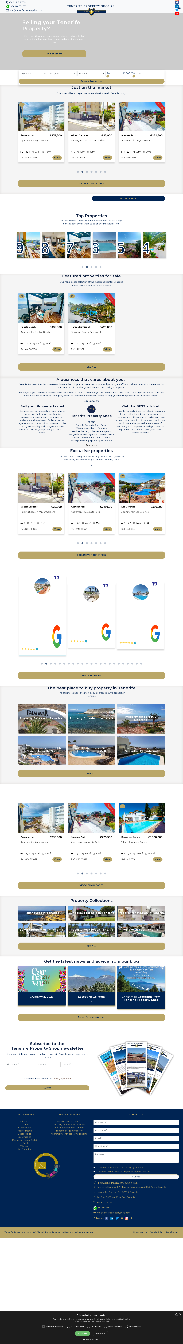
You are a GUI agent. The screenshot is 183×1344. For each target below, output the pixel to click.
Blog (92, 17)
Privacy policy (140, 1242)
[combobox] (33, 82)
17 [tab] (114, 672)
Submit (136, 1186)
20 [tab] (127, 672)
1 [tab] (78, 180)
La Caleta (24, 1134)
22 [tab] (136, 672)
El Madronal (24, 1137)
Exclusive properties (91, 563)
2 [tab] (82, 180)
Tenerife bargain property (69, 1140)
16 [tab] (109, 672)
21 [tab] (132, 672)
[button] (91, 1339)
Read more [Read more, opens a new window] (106, 1321)
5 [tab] (96, 180)
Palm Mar (24, 1131)
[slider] (107, 84)
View (57, 166)
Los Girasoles (24, 1146)
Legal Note (172, 1242)
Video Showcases (92, 893)
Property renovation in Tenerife (69, 1134)
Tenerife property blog (91, 1025)
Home (23, 17)
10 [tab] (82, 672)
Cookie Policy (157, 1242)
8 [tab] (73, 672)
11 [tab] (87, 672)
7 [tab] (105, 180)
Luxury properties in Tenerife (69, 1137)
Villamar (24, 1156)
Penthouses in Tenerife (69, 1131)
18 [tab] (118, 672)
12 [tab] (91, 672)
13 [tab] (96, 672)
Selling (81, 17)
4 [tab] (91, 180)
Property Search (53, 17)
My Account (124, 17)
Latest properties (91, 192)
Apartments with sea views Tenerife (69, 1143)
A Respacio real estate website (78, 1242)
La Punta (24, 1152)
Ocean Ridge (24, 1143)
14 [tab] (100, 672)
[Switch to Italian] (152, 17)
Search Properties (91, 89)
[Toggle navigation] (162, 17)
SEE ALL (91, 782)
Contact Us (105, 17)
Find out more (29, 62)
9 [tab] (78, 672)
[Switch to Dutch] (148, 17)
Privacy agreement (62, 1087)
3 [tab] (87, 180)
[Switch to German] (157, 17)
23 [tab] (141, 672)
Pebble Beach (24, 1140)
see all (91, 375)
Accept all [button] (82, 1333)
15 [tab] (105, 672)
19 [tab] (123, 672)
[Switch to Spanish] (143, 17)
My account (128, 207)
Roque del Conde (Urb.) (24, 1149)
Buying (70, 17)
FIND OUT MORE (91, 684)
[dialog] (91, 1327)
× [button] (180, 1314)
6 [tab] (100, 180)
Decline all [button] (100, 1333)
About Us (35, 17)
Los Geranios (24, 1159)
